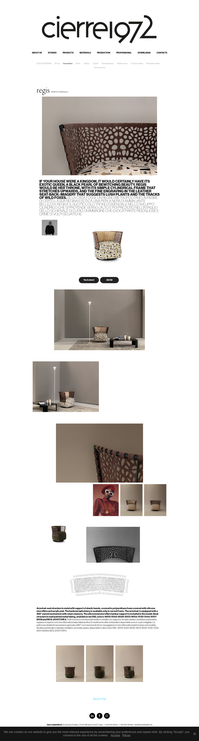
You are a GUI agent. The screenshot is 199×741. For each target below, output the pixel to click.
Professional (124, 53)
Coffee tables (137, 63)
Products (68, 53)
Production (103, 53)
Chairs (96, 63)
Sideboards (122, 63)
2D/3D (109, 280)
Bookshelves (108, 63)
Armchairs (68, 63)
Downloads (144, 53)
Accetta (115, 735)
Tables (87, 63)
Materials (85, 53)
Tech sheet (88, 280)
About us (37, 53)
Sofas (57, 63)
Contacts (162, 53)
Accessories (99, 67)
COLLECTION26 (43, 63)
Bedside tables (153, 63)
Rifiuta (126, 735)
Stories (52, 53)
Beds (78, 63)
